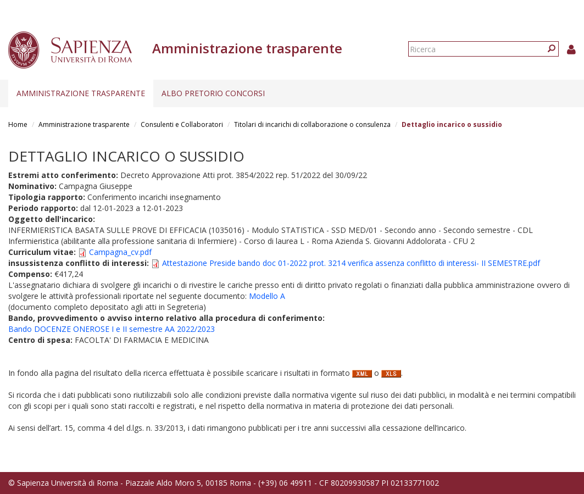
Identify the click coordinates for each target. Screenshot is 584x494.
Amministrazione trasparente (80, 93)
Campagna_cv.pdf (120, 252)
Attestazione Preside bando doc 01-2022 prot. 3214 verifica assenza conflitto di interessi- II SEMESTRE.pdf (351, 263)
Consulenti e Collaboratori (182, 124)
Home (17, 124)
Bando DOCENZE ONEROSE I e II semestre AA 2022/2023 (111, 329)
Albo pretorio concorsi (213, 93)
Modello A (267, 296)
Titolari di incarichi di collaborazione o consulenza (312, 124)
